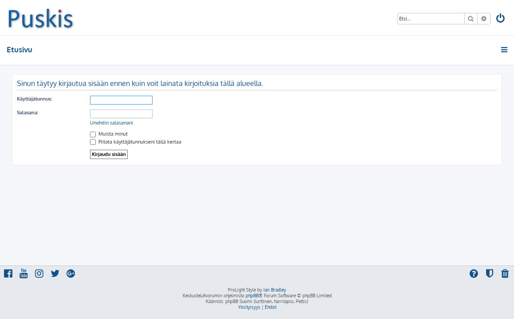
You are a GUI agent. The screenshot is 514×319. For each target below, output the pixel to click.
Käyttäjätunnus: (34, 99)
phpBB (252, 295)
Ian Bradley (274, 289)
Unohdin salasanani (111, 123)
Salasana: (27, 112)
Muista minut (109, 134)
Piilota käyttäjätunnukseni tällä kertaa (135, 142)
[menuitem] (501, 19)
